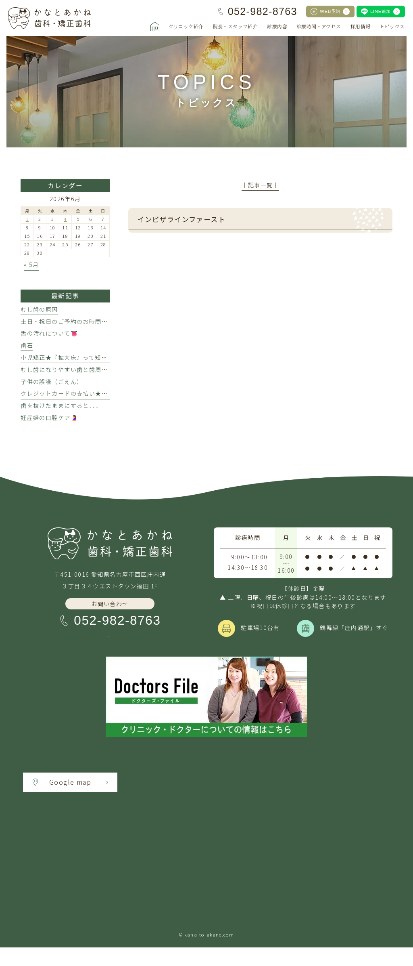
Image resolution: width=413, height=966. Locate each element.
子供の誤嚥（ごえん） (52, 382)
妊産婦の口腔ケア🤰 (49, 418)
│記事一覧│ (260, 185)
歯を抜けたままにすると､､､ (60, 405)
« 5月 (31, 264)
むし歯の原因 (39, 309)
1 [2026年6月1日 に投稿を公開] (27, 219)
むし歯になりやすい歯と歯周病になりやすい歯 (86, 369)
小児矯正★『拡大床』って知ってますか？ (79, 357)
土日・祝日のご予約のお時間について (73, 321)
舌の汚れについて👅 (49, 333)
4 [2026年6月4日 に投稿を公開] (65, 219)
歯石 (27, 345)
